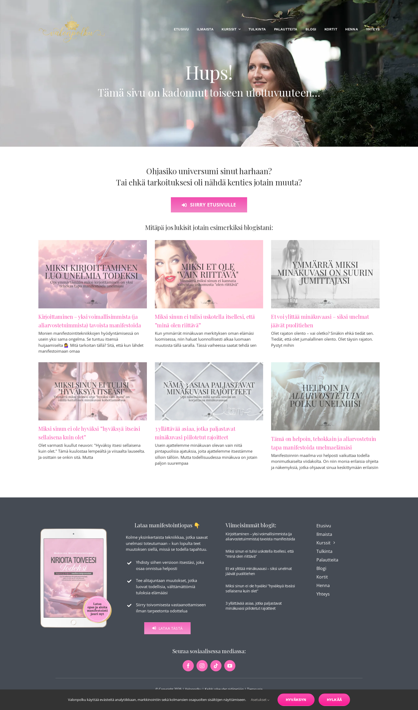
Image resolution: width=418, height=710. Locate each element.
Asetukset (260, 699)
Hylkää (334, 699)
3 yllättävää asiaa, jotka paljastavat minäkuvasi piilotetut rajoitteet (254, 610)
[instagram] (202, 670)
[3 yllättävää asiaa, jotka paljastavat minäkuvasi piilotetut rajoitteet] (209, 394)
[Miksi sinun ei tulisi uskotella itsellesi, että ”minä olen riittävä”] (209, 276)
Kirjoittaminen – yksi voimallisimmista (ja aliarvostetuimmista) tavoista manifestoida (260, 540)
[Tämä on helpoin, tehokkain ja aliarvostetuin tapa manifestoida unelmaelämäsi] (325, 399)
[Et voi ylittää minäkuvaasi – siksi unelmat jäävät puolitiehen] (325, 276)
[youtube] (229, 670)
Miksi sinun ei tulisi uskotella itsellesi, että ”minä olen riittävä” (260, 558)
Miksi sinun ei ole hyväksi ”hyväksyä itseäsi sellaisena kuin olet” (260, 592)
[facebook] (188, 670)
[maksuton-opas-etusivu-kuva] (76, 532)
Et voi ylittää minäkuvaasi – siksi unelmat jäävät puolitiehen (259, 575)
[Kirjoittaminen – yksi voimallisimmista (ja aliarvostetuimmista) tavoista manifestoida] (92, 276)
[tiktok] (216, 670)
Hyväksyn (296, 699)
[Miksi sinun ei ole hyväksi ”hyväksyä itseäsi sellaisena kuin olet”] (92, 394)
